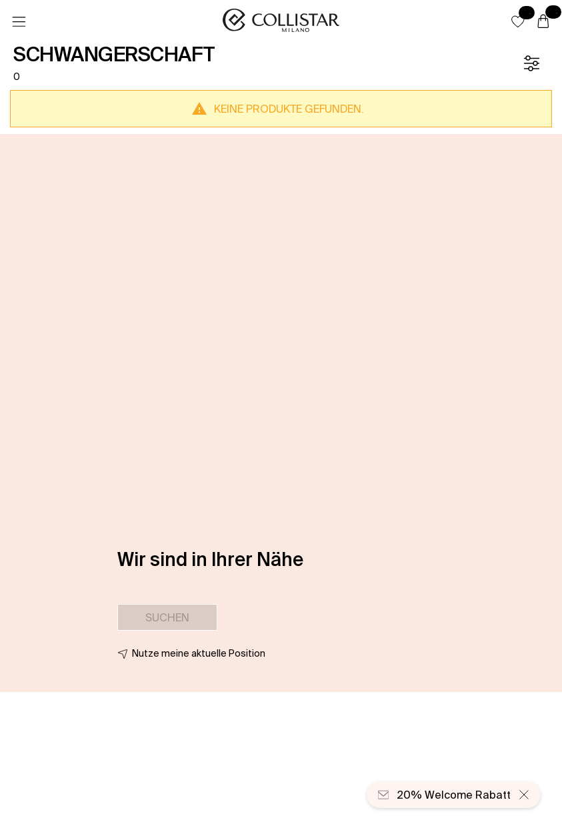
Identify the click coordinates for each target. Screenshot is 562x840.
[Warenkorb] (543, 22)
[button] (518, 21)
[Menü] (18, 22)
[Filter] (531, 63)
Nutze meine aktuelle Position (198, 653)
